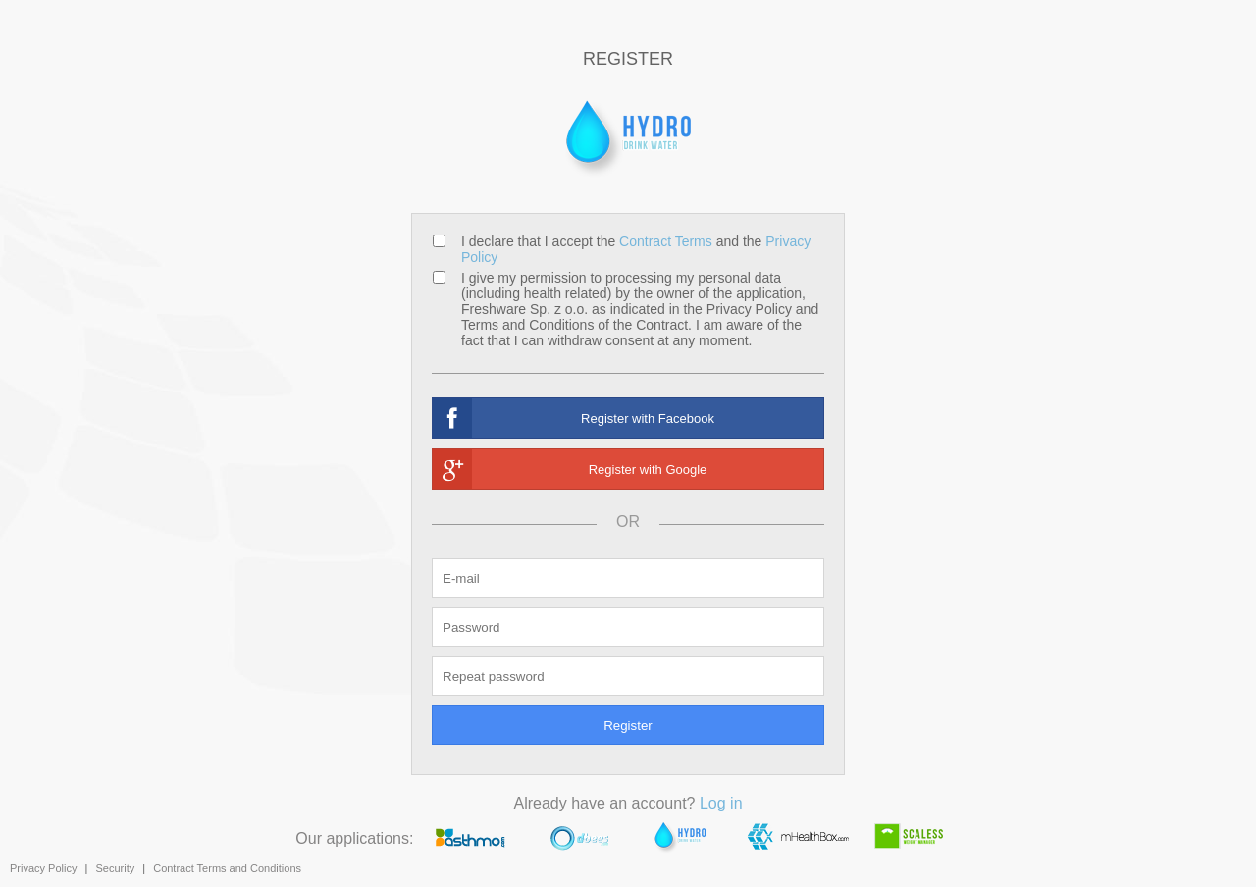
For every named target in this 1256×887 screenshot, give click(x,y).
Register (628, 725)
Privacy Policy (43, 868)
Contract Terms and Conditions (227, 868)
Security (114, 868)
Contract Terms (665, 241)
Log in (721, 803)
